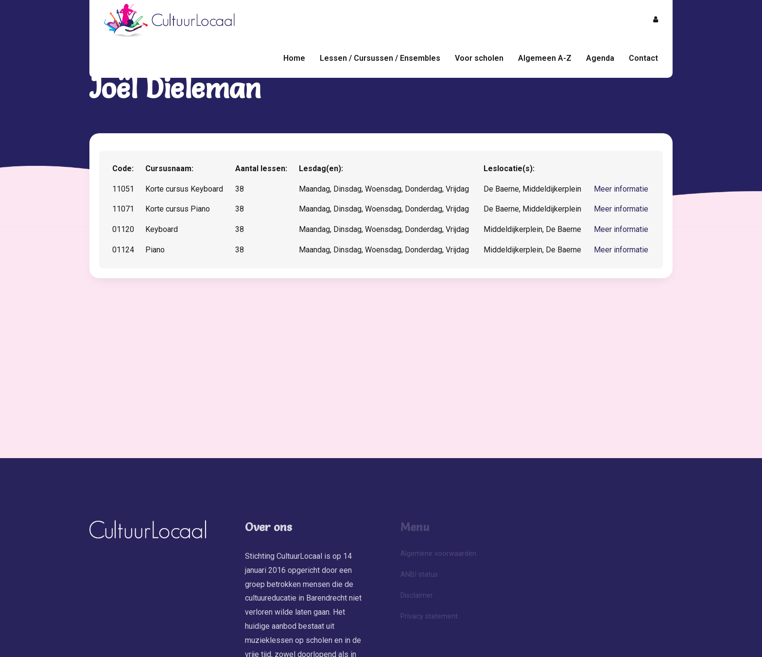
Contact (643, 58)
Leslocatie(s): (509, 168)
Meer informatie (621, 189)
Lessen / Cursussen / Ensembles (380, 58)
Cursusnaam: (169, 168)
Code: (123, 168)
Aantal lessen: (261, 168)
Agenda (600, 58)
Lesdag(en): (321, 168)
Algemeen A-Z (545, 58)
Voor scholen (479, 58)
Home (294, 58)
